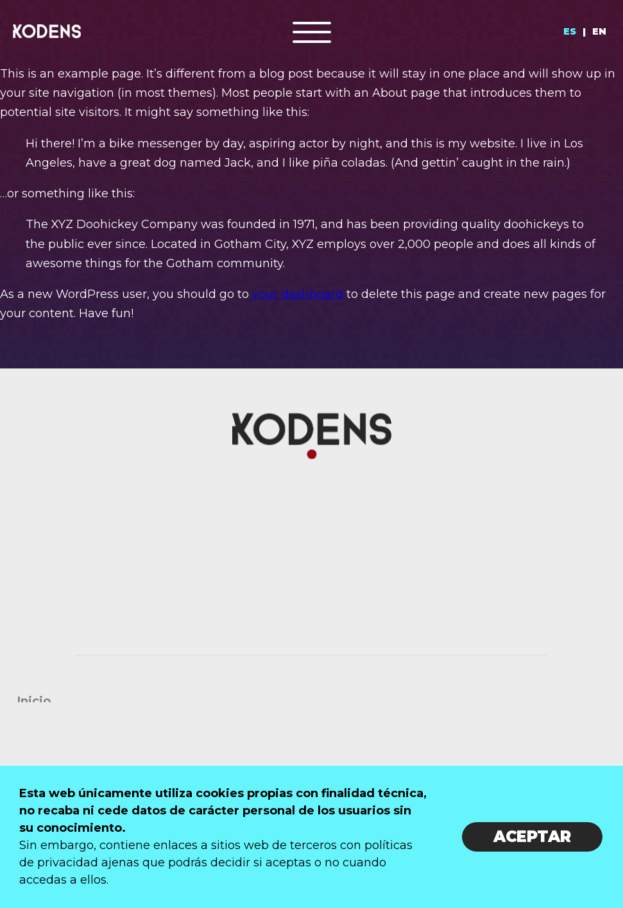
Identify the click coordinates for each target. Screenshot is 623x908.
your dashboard (297, 294)
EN (599, 31)
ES (569, 31)
